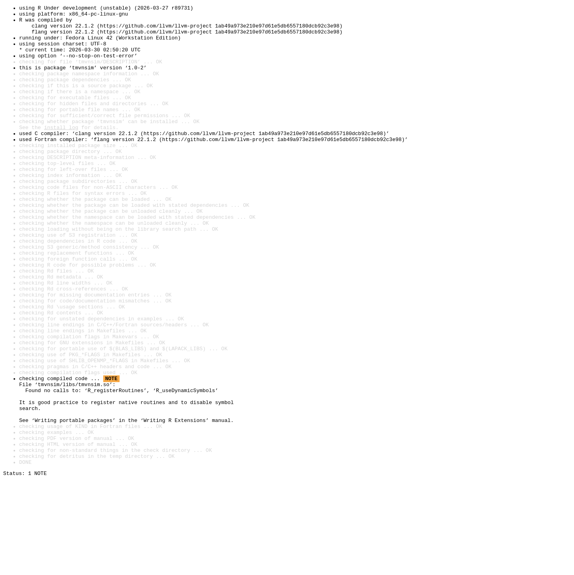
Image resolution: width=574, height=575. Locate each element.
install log (61, 152)
